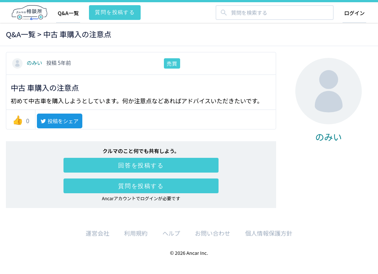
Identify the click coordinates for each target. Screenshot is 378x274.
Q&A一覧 (68, 13)
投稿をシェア (59, 121)
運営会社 (97, 233)
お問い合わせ (212, 233)
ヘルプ (171, 233)
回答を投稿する (141, 165)
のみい (27, 62)
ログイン (354, 13)
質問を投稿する (115, 11)
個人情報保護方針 (268, 233)
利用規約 (136, 233)
